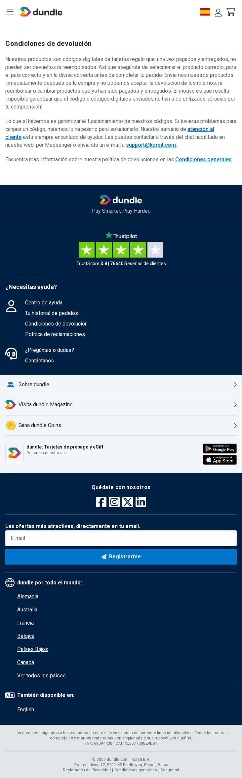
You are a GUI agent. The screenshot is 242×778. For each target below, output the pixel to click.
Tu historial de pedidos (51, 313)
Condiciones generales (203, 159)
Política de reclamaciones (55, 334)
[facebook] (101, 503)
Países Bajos (32, 649)
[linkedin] (141, 503)
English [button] (25, 709)
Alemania (27, 596)
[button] (231, 12)
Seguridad (170, 770)
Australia (27, 610)
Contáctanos (39, 361)
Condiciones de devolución (56, 324)
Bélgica (25, 636)
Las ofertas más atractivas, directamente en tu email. (72, 526)
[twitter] (127, 503)
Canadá (25, 662)
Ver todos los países (41, 675)
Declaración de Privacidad (87, 770)
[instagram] (114, 503)
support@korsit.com (151, 145)
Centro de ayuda (43, 302)
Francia (25, 623)
